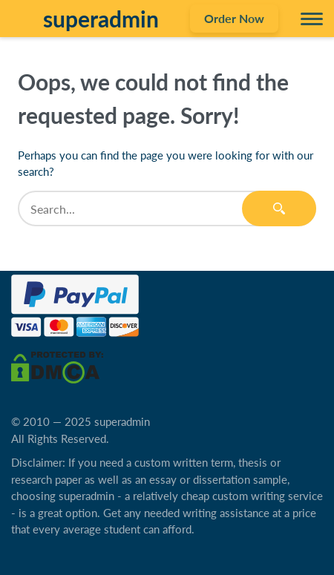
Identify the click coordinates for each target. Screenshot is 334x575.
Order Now (234, 18)
